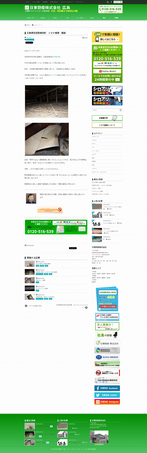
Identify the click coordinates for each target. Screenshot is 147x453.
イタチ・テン (30, 39)
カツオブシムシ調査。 (42, 288)
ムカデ (94, 154)
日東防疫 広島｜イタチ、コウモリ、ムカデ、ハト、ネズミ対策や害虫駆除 (77, 449)
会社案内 (45, 2)
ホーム (28, 2)
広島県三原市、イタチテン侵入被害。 (47, 272)
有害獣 (41, 265)
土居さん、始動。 (41, 280)
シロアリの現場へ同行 (34, 306)
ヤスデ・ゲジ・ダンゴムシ (99, 172)
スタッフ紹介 (36, 2)
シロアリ (94, 168)
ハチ (37, 282)
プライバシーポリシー (67, 2)
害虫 (37, 265)
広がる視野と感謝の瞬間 (43, 264)
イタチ (53, 75)
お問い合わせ (54, 2)
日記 (46, 265)
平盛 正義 (28, 37)
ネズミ (94, 143)
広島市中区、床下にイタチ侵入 (45, 297)
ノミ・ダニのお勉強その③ (110, 231)
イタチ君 (105, 215)
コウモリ (94, 140)
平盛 (55, 57)
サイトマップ (79, 2)
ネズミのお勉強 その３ (109, 223)
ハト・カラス (95, 151)
